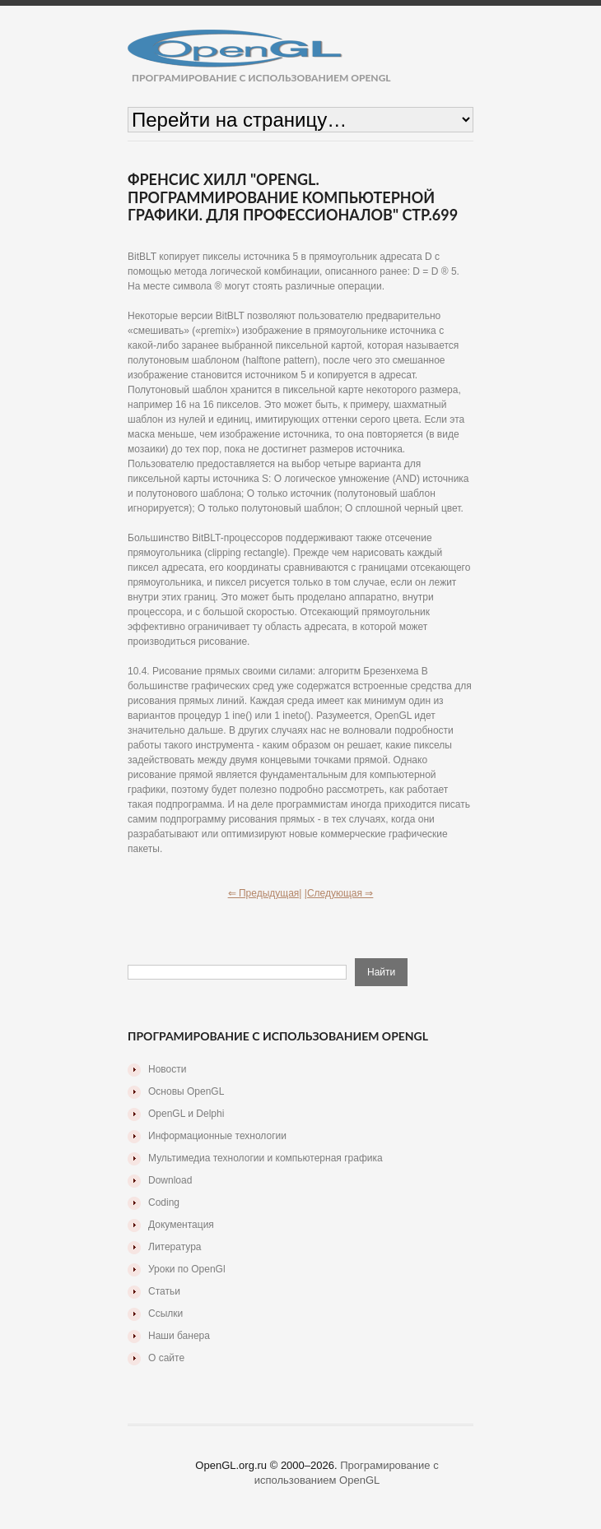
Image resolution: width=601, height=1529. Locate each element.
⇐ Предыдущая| (265, 893)
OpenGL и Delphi (186, 1113)
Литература (175, 1247)
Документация (181, 1224)
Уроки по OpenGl (187, 1269)
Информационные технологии (217, 1136)
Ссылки (165, 1313)
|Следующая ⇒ (339, 893)
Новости (167, 1069)
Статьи (164, 1291)
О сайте (166, 1358)
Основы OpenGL (186, 1091)
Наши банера (179, 1335)
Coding (163, 1202)
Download (170, 1180)
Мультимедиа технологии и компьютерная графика (265, 1158)
